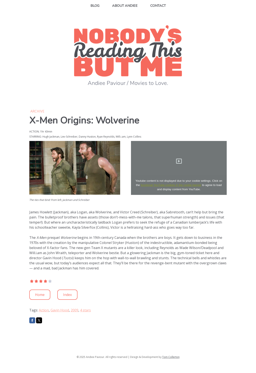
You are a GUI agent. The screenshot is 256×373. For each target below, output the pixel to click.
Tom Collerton (171, 357)
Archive (37, 111)
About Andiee (125, 5)
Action (44, 310)
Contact (158, 5)
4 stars (85, 310)
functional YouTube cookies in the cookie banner (171, 185)
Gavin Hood (60, 310)
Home (40, 294)
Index (67, 294)
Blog (94, 5)
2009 (74, 310)
